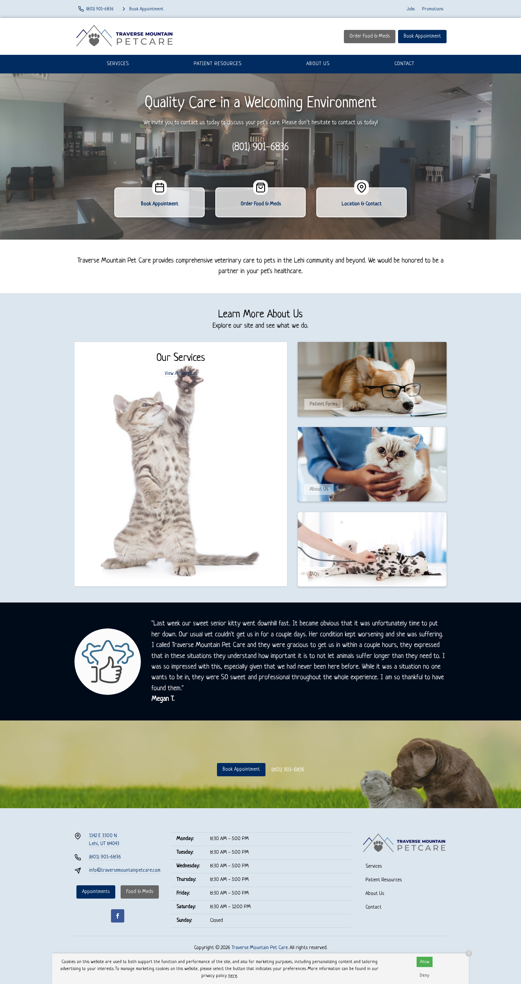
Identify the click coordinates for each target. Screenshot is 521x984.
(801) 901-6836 (260, 147)
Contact (404, 64)
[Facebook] (117, 916)
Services (118, 64)
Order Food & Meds (370, 36)
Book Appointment (422, 36)
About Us (318, 64)
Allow (424, 961)
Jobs (411, 9)
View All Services (181, 374)
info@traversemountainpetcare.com (124, 870)
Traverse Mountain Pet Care (260, 948)
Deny (424, 975)
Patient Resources (218, 64)
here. (233, 975)
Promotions (432, 9)
